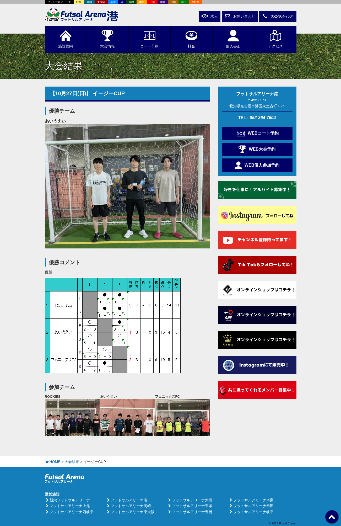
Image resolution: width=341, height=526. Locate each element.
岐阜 (79, 2)
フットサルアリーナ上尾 (67, 506)
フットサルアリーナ (59, 2)
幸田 (183, 2)
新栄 (113, 2)
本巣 (141, 2)
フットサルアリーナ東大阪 (130, 512)
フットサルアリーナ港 (126, 500)
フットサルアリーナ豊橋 (189, 512)
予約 (149, 39)
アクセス (275, 39)
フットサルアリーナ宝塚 (189, 506)
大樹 (131, 2)
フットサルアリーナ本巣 (251, 500)
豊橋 (89, 2)
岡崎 (162, 2)
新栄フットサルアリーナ (67, 500)
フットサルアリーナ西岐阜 (69, 512)
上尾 (152, 2)
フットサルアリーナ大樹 (189, 500)
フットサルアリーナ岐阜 (251, 512)
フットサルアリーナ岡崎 (128, 506)
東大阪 (101, 2)
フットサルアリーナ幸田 (251, 506)
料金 (191, 39)
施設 (65, 39)
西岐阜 (195, 2)
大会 (107, 39)
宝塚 (173, 2)
